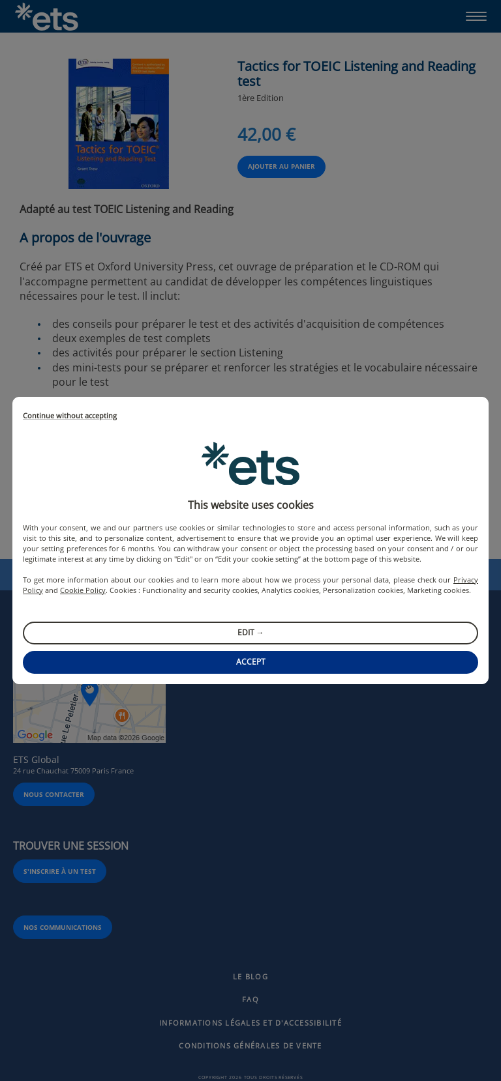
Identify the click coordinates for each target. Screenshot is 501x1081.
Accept (251, 661)
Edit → (250, 632)
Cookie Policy (83, 590)
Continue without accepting (70, 416)
